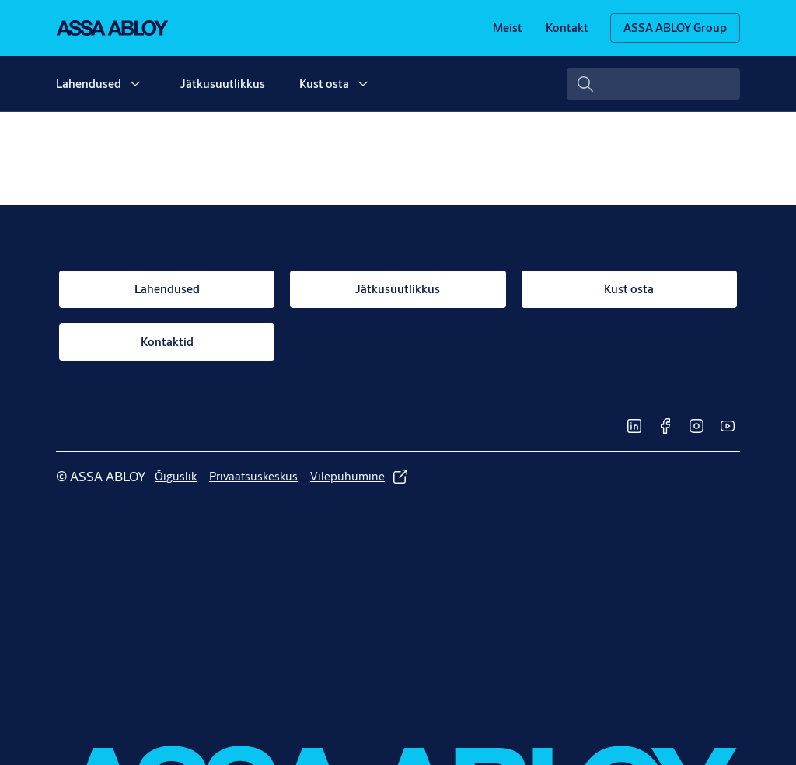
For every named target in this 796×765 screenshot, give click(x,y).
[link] (507, 28)
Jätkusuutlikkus (222, 83)
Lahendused (88, 83)
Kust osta (324, 83)
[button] (135, 84)
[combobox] (653, 84)
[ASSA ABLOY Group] (675, 28)
